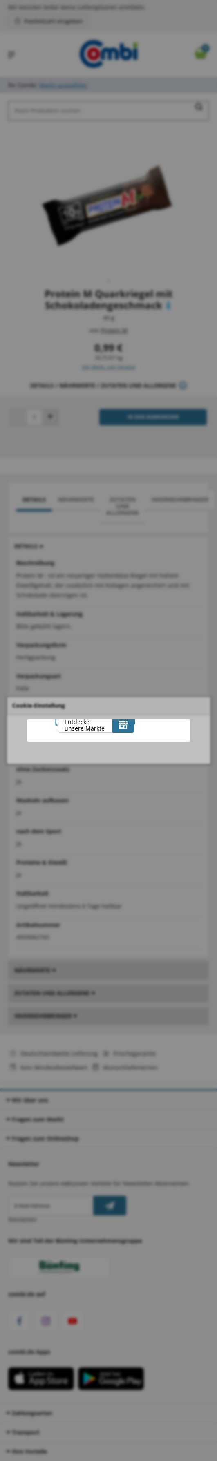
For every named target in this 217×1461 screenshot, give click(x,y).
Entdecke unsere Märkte (85, 725)
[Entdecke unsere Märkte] (123, 724)
